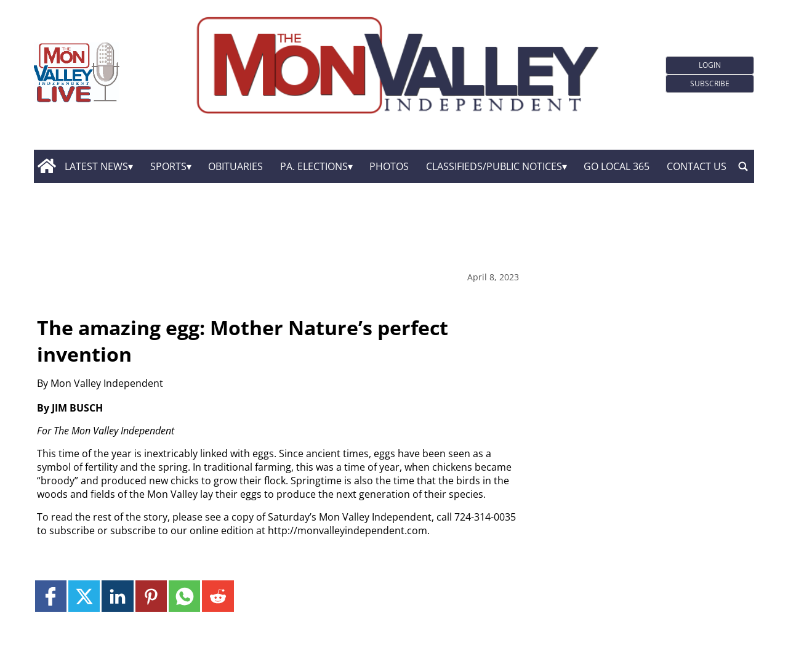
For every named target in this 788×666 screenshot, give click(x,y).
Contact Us (696, 166)
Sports (168, 166)
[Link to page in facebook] (50, 596)
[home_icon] (46, 166)
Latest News (96, 166)
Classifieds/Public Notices (494, 166)
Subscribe (710, 83)
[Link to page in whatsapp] (184, 596)
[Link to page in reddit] (217, 596)
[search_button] (743, 166)
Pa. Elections (314, 166)
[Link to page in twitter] (84, 596)
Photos (389, 166)
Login (710, 65)
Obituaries (235, 166)
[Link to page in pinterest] (151, 596)
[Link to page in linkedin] (117, 596)
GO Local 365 (616, 166)
